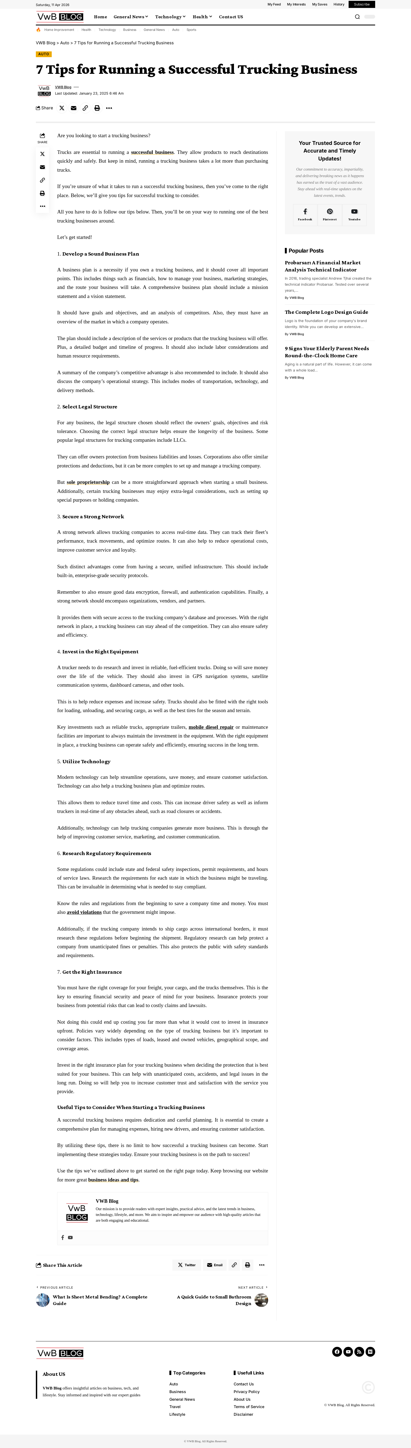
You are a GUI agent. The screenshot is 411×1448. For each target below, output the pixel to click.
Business (129, 30)
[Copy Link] (85, 108)
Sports (191, 30)
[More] (108, 108)
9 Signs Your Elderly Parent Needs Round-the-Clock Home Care (327, 352)
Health (86, 30)
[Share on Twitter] (61, 108)
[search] (357, 16)
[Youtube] (354, 215)
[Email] (73, 108)
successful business (152, 152)
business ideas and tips (113, 1180)
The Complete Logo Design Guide (326, 312)
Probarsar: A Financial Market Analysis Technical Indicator (323, 266)
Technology (107, 30)
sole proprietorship (88, 482)
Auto (175, 30)
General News (154, 30)
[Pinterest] (330, 215)
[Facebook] (305, 215)
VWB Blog (63, 87)
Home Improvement (59, 30)
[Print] (97, 108)
